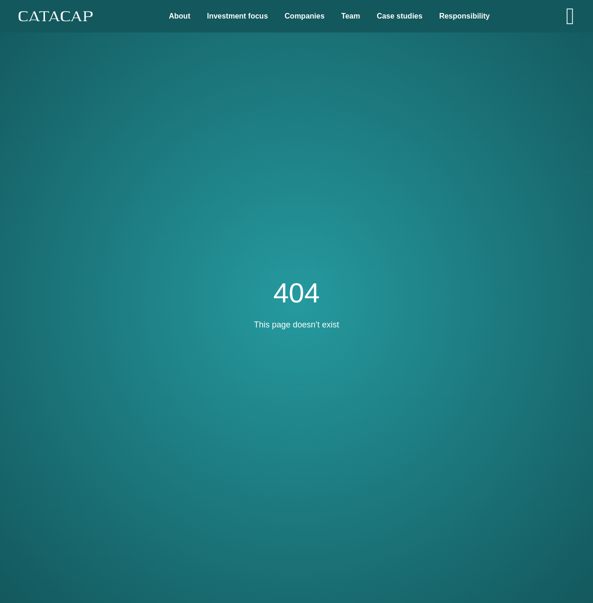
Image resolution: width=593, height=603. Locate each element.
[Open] (570, 16)
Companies (304, 16)
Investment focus (237, 16)
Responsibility (464, 16)
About (179, 16)
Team (350, 16)
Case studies (400, 16)
